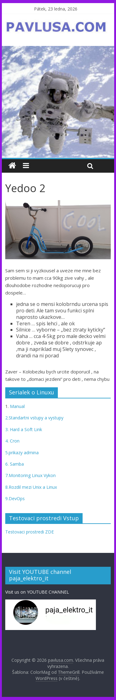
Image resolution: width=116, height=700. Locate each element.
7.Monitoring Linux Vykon (30, 475)
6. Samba (14, 464)
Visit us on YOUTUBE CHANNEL (37, 592)
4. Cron (12, 441)
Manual (17, 406)
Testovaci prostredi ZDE (29, 532)
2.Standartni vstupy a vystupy (34, 418)
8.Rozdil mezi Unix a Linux (31, 487)
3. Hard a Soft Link (23, 429)
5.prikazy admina (22, 452)
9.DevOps (15, 498)
